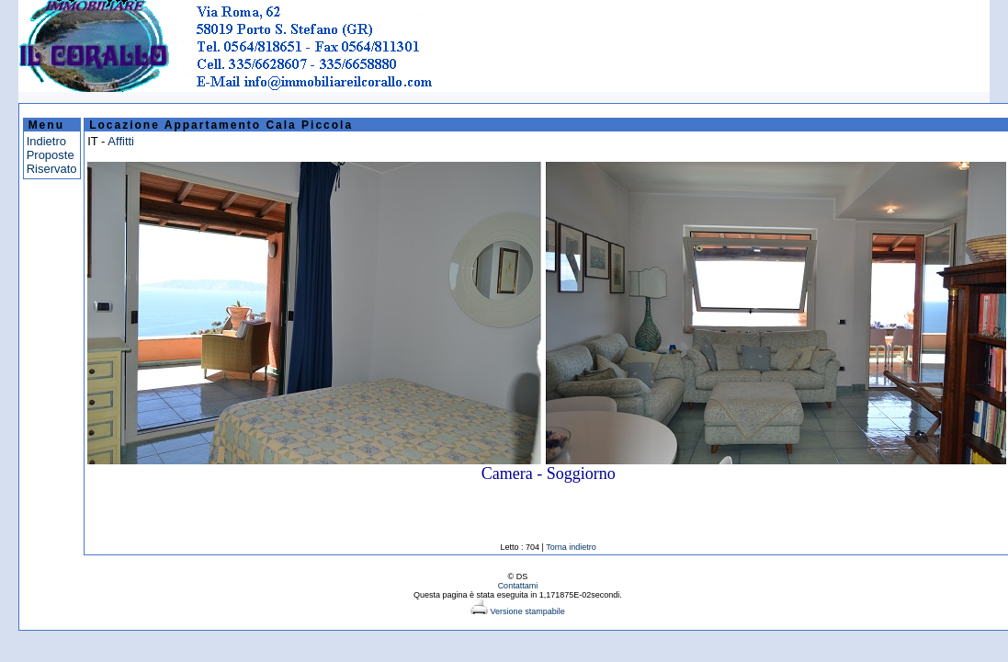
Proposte (50, 155)
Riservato (52, 169)
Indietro (46, 141)
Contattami (518, 585)
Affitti (121, 141)
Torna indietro (571, 547)
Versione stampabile (517, 611)
